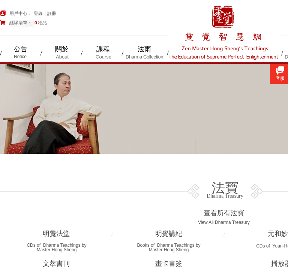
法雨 (144, 49)
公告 (20, 49)
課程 (103, 49)
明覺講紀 (168, 233)
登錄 (38, 13)
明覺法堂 (56, 233)
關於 (62, 49)
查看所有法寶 (224, 213)
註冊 (51, 13)
